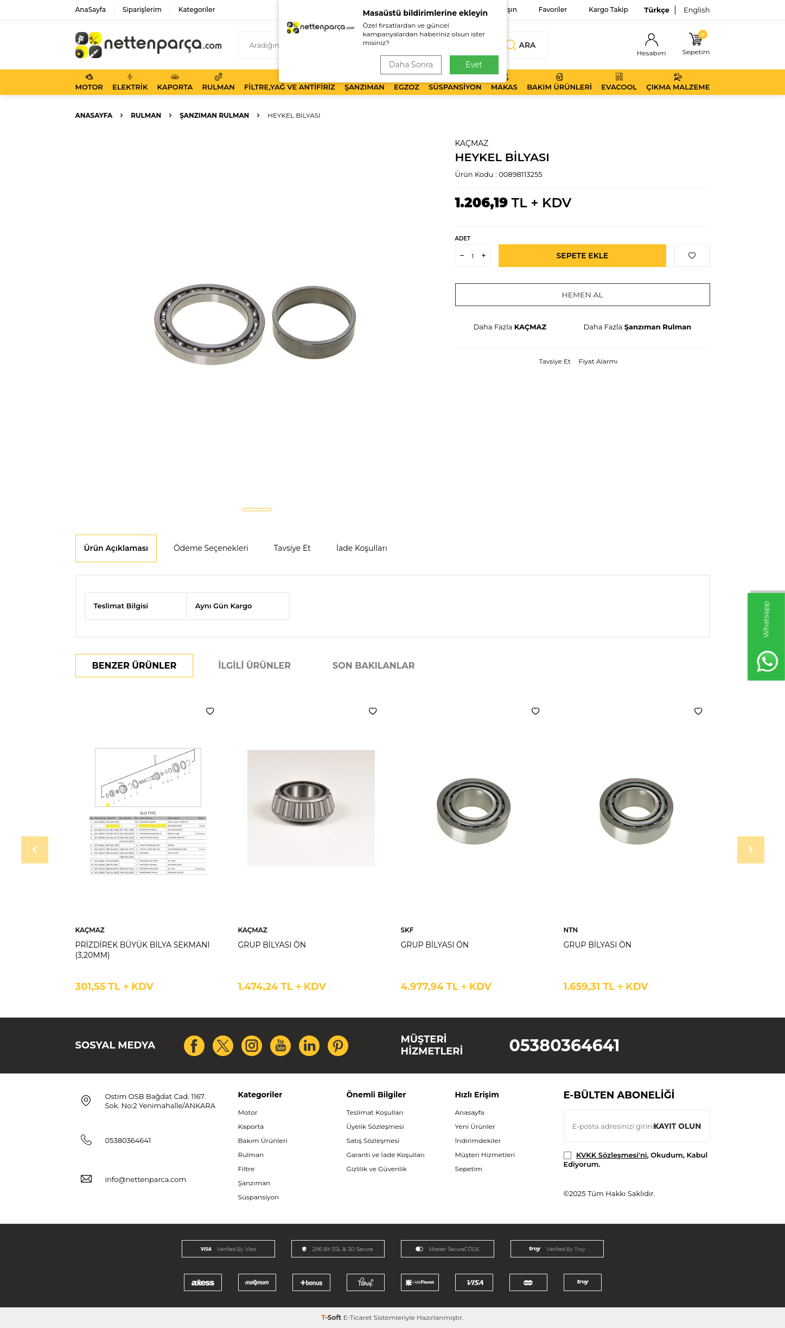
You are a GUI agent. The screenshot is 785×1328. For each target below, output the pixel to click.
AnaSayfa (90, 9)
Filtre (246, 1169)
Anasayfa (94, 115)
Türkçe (656, 9)
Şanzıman (364, 82)
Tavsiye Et (554, 361)
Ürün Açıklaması (116, 548)
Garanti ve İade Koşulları (386, 1155)
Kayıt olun (677, 1125)
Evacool (619, 82)
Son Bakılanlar (373, 665)
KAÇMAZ (472, 143)
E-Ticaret (357, 1317)
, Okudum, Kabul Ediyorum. (636, 1159)
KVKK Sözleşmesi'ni (611, 1155)
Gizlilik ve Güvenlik (377, 1169)
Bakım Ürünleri (559, 82)
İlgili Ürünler (254, 665)
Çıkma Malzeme (678, 82)
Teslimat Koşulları (375, 1112)
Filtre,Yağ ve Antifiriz (289, 82)
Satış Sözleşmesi (373, 1140)
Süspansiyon (455, 82)
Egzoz (406, 82)
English (697, 9)
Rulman (218, 82)
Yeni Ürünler (475, 1126)
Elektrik (130, 82)
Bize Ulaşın (499, 9)
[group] (257, 318)
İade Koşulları (361, 548)
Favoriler (553, 9)
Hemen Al (582, 295)
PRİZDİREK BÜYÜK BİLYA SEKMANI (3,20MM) (142, 950)
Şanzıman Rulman (214, 115)
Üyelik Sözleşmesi (375, 1126)
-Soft (332, 1317)
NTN (571, 930)
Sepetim (469, 1169)
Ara (520, 45)
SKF (407, 930)
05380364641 (564, 1045)
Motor (89, 82)
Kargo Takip (608, 9)
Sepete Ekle (582, 255)
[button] (257, 509)
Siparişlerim (142, 9)
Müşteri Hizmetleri (485, 1155)
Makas (504, 82)
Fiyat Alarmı (598, 361)
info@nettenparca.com (146, 1179)
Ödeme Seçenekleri (211, 548)
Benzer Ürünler (134, 665)
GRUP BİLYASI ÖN (272, 945)
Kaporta (175, 82)
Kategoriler (196, 9)
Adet (462, 238)
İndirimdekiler (478, 1140)
